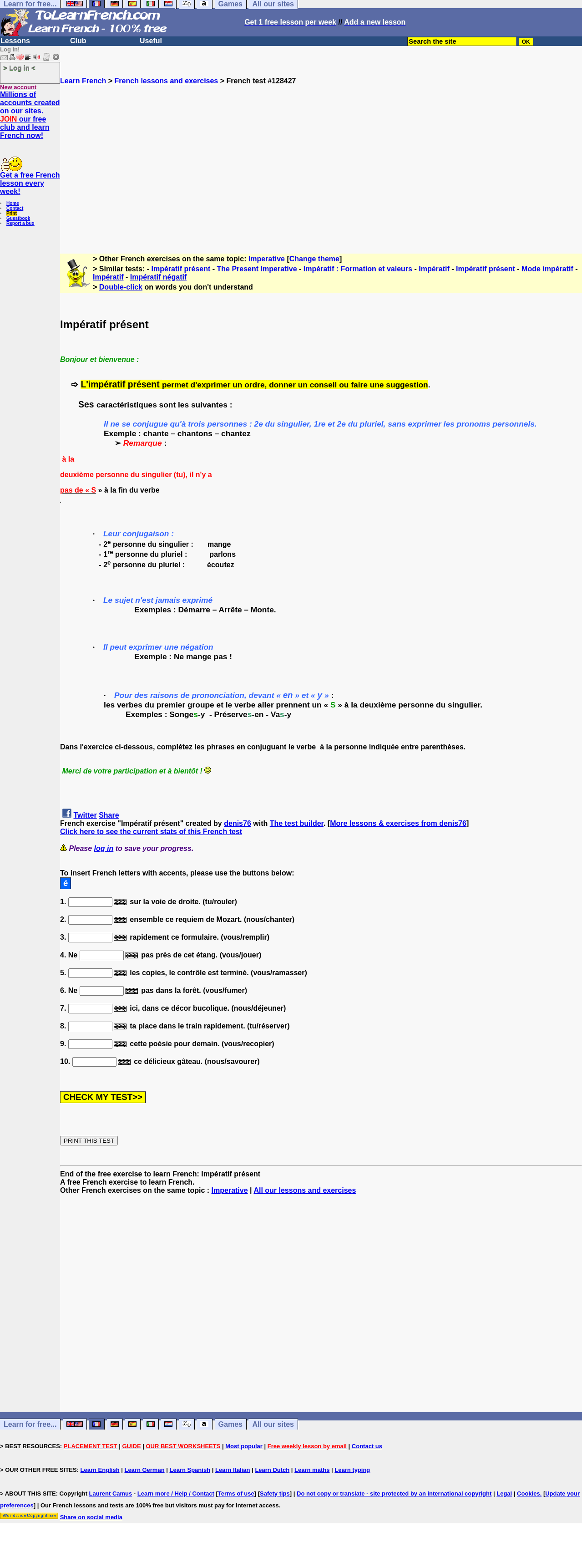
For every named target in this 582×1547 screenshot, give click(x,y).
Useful (151, 41)
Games (230, 1424)
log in (104, 848)
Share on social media (91, 1517)
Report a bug (20, 223)
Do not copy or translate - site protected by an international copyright (394, 1493)
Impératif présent (181, 269)
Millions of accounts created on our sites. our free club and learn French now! (30, 115)
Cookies (528, 1493)
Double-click (120, 287)
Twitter (84, 815)
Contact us (367, 1446)
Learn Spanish (189, 1469)
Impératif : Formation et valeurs (358, 269)
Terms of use (236, 1493)
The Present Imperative (257, 269)
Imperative (266, 259)
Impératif (434, 269)
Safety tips (275, 1493)
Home (12, 203)
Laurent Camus (110, 1493)
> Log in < (19, 67)
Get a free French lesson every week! (30, 183)
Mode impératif (547, 269)
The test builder (297, 823)
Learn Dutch (272, 1469)
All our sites (273, 1424)
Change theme (314, 259)
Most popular (244, 1446)
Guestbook (18, 218)
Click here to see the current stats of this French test (151, 831)
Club (78, 41)
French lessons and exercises (166, 81)
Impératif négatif (158, 277)
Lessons (15, 41)
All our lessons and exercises (304, 1190)
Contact (14, 208)
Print (11, 213)
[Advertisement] (321, 165)
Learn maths (311, 1469)
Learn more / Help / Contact (175, 1493)
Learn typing (352, 1469)
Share (109, 815)
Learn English (100, 1469)
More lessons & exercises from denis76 (398, 823)
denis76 (237, 823)
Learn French (83, 81)
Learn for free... (30, 1424)
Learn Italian (232, 1469)
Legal (504, 1493)
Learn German (144, 1469)
